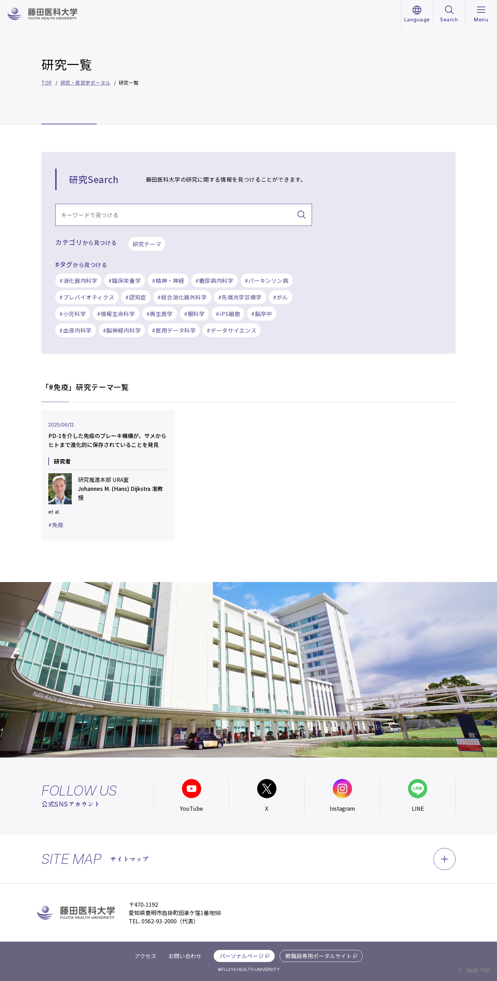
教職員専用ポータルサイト (318, 956)
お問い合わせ (185, 956)
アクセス (145, 956)
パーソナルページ (242, 956)
